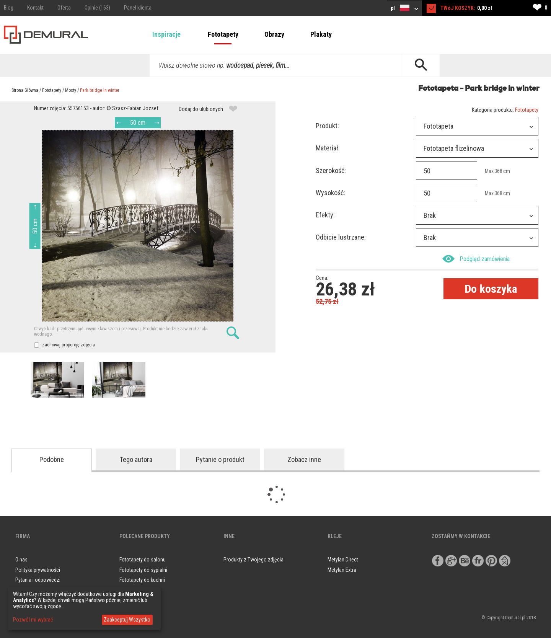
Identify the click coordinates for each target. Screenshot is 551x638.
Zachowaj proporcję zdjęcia (64, 345)
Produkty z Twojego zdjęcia (253, 559)
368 (498, 171)
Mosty (70, 90)
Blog (8, 8)
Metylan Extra (342, 570)
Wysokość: (330, 193)
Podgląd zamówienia (476, 259)
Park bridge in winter (99, 90)
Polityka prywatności (37, 570)
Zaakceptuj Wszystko (127, 620)
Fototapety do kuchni (142, 580)
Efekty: (325, 215)
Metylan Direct (343, 559)
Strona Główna (24, 90)
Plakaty (321, 34)
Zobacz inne (304, 459)
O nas (21, 559)
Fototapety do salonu (142, 559)
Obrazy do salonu (138, 590)
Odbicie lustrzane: (341, 237)
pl (404, 8)
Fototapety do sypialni (143, 570)
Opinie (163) (97, 8)
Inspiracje (166, 34)
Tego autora (136, 459)
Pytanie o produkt (220, 459)
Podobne (51, 459)
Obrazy (274, 34)
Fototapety (223, 34)
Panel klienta (138, 8)
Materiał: (328, 148)
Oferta (64, 8)
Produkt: (327, 126)
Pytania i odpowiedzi (37, 580)
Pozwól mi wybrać (33, 620)
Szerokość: (331, 170)
